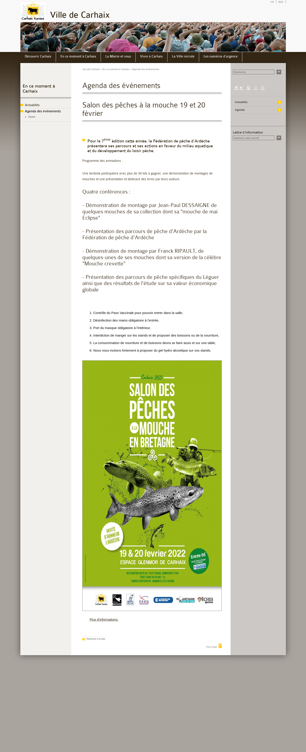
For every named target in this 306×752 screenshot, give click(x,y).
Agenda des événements (43, 111)
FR (272, 2)
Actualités (32, 105)
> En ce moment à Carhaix (114, 69)
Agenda (240, 109)
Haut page (211, 646)
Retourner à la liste (96, 639)
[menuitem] (38, 57)
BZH (281, 2)
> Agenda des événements (144, 69)
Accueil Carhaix (91, 69)
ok (279, 71)
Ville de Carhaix (80, 15)
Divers (32, 116)
